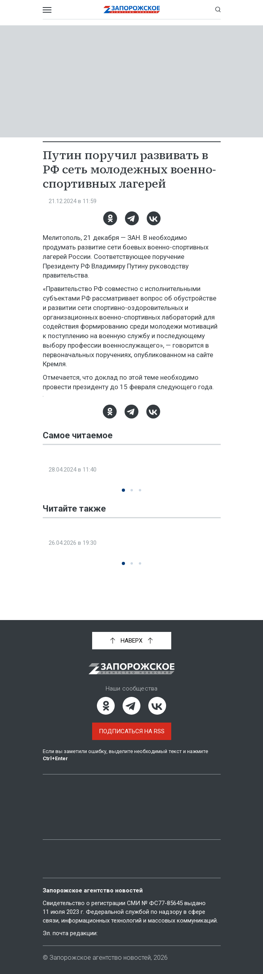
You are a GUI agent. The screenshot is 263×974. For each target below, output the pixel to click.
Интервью (151, 791)
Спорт (52, 201)
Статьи (54, 791)
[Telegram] (131, 218)
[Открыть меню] (47, 9)
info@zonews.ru (122, 933)
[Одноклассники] (110, 218)
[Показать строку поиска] (218, 9)
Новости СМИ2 (65, 590)
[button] (123, 499)
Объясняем (153, 804)
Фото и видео (65, 804)
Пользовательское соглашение (95, 852)
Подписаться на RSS (132, 722)
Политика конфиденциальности (96, 865)
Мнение (54, 818)
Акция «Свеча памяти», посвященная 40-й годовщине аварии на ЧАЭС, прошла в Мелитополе (130, 542)
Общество (58, 561)
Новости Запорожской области (87, 401)
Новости (149, 778)
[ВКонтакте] (153, 218)
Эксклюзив (61, 487)
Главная (56, 778)
